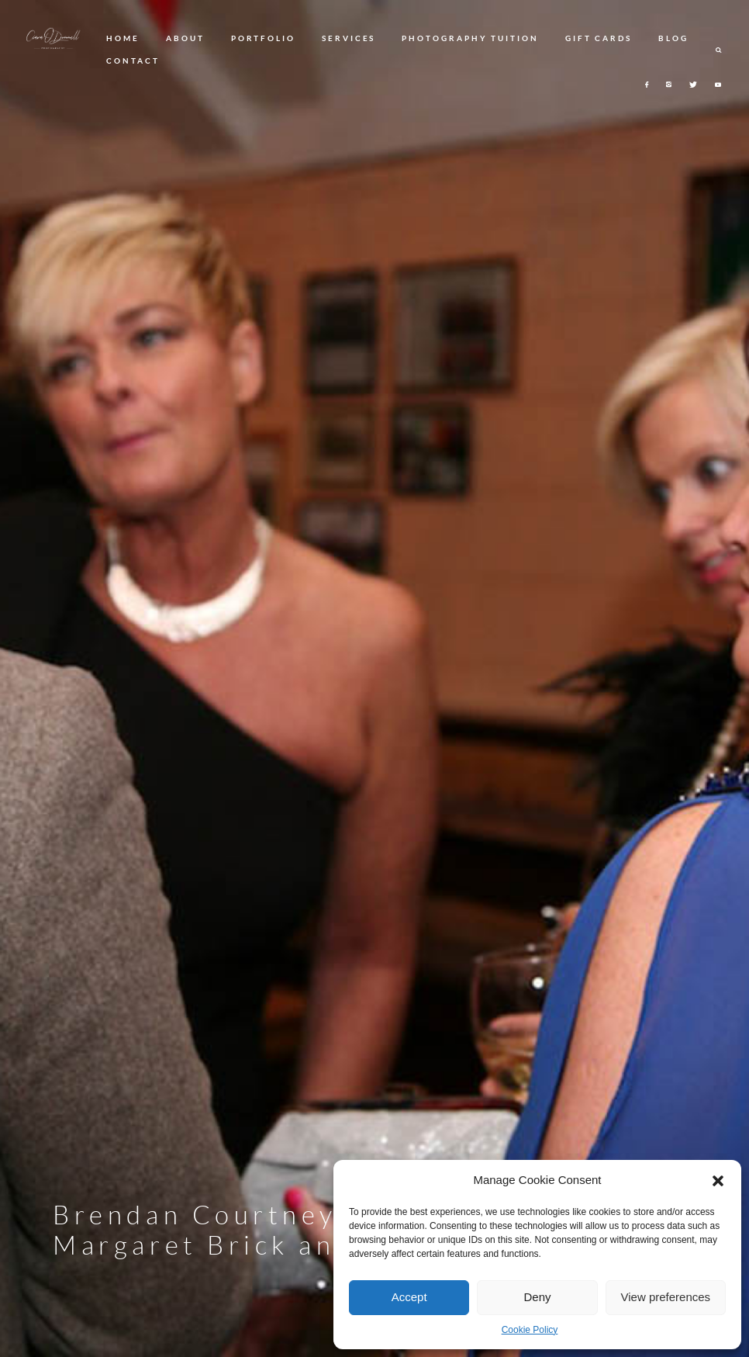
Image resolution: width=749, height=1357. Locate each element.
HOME (123, 38)
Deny (537, 1296)
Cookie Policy (530, 1329)
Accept (409, 1296)
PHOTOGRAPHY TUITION (470, 38)
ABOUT (185, 38)
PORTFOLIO (263, 38)
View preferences (666, 1296)
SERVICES (348, 38)
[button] (718, 1181)
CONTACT (132, 60)
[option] (374, 678)
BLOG (673, 38)
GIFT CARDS (598, 38)
